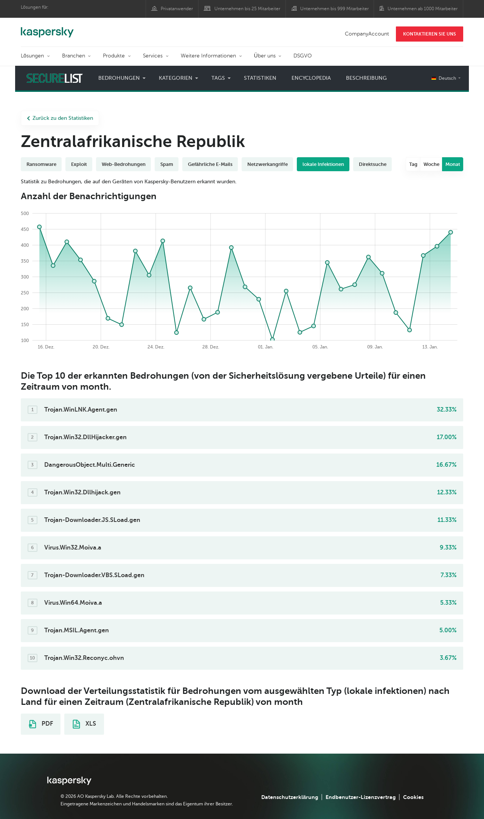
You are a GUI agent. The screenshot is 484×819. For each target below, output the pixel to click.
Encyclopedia (311, 78)
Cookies (413, 797)
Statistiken (260, 78)
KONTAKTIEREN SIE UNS (429, 34)
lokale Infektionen (323, 164)
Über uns (265, 56)
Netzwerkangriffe (267, 164)
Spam (166, 164)
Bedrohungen (119, 78)
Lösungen (32, 56)
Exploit (79, 164)
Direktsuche (372, 164)
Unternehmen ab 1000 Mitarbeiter (423, 8)
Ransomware (41, 164)
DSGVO (302, 56)
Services (153, 56)
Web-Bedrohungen (124, 164)
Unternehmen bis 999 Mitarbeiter (334, 8)
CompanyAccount (367, 34)
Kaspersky (47, 28)
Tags (218, 78)
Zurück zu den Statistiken (60, 118)
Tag (413, 164)
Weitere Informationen (208, 56)
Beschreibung (366, 78)
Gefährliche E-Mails (210, 164)
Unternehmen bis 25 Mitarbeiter (247, 8)
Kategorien (175, 78)
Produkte (114, 56)
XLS (84, 724)
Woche (431, 164)
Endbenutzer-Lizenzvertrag (361, 797)
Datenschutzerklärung (289, 797)
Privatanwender (177, 8)
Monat (452, 164)
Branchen (73, 56)
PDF (41, 724)
